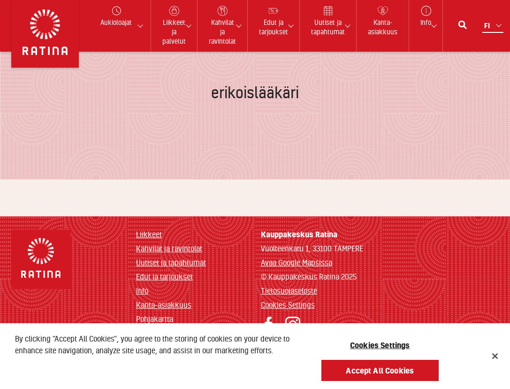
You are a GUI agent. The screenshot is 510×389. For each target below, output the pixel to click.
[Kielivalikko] (493, 25)
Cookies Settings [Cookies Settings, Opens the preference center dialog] (380, 348)
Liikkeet (149, 234)
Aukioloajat (116, 16)
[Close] (495, 359)
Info (142, 291)
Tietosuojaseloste (289, 291)
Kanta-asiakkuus (163, 305)
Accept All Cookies (380, 373)
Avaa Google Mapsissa (296, 262)
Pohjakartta (154, 319)
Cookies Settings (288, 305)
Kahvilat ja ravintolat (169, 248)
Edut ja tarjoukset (164, 276)
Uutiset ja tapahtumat (171, 262)
